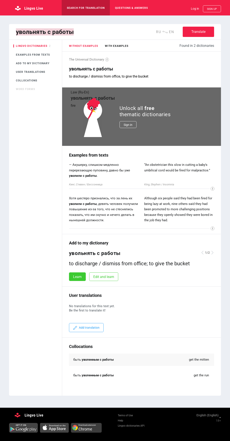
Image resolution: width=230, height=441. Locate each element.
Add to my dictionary (32, 63)
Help (120, 420)
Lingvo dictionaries (31, 45)
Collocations (26, 80)
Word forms (25, 89)
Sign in (128, 125)
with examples (116, 45)
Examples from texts (33, 54)
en (171, 32)
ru (158, 32)
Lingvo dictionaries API (131, 425)
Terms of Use (125, 415)
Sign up (212, 9)
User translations (30, 71)
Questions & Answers (131, 7)
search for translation (86, 7)
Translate (198, 32)
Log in (195, 8)
